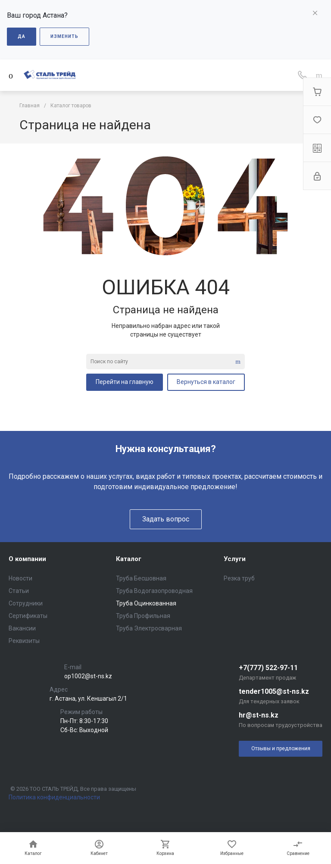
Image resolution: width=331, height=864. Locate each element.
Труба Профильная (143, 615)
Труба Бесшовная (141, 578)
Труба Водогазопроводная (154, 590)
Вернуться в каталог (206, 381)
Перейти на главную (124, 381)
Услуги (235, 559)
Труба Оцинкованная (146, 603)
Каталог (128, 559)
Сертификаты (28, 615)
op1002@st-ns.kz (88, 676)
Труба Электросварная (149, 628)
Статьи (19, 590)
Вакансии (22, 628)
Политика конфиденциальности (54, 797)
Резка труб (239, 578)
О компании (27, 559)
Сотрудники (26, 603)
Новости (20, 578)
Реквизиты (24, 640)
